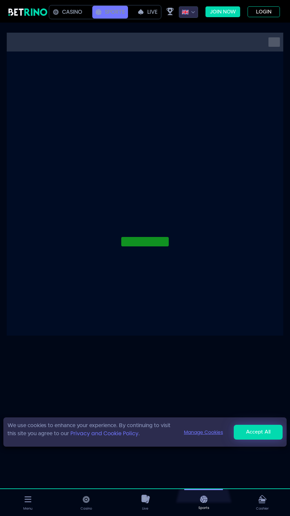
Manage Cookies (203, 432)
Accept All (258, 432)
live (147, 12)
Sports (110, 12)
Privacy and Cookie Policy (104, 433)
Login (263, 11)
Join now (223, 11)
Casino (67, 12)
